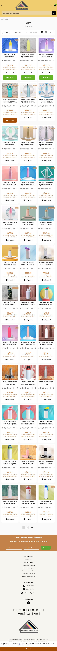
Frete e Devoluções (28, 568)
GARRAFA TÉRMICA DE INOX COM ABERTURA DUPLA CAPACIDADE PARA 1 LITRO (10, 101)
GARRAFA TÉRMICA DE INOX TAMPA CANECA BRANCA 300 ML (46, 263)
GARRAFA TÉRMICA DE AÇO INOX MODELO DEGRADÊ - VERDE (10, 144)
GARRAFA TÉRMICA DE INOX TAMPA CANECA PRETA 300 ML (46, 463)
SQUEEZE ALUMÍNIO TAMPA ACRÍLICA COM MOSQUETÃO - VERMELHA (28, 503)
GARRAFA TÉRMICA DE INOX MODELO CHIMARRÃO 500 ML (10, 383)
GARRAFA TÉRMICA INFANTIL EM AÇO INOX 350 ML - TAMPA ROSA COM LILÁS (28, 423)
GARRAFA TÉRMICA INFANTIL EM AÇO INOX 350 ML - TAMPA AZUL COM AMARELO (46, 423)
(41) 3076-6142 (28, 586)
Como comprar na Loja (28, 571)
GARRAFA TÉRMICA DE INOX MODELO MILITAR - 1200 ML (10, 303)
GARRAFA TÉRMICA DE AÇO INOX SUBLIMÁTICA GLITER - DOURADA (28, 144)
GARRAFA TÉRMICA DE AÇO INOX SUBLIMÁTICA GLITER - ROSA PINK (28, 184)
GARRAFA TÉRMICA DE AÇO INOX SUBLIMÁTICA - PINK (10, 343)
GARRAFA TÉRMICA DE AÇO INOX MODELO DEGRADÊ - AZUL (46, 101)
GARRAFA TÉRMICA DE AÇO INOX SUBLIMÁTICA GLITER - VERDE (46, 184)
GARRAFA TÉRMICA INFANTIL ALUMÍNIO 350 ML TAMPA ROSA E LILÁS (28, 263)
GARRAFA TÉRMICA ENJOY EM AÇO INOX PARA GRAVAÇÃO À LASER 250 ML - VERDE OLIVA (46, 224)
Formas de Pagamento (28, 576)
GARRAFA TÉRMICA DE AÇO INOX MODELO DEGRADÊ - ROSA (10, 224)
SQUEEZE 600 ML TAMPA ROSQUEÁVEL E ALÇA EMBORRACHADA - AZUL (46, 503)
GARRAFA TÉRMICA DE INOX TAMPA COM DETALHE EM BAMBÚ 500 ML (28, 463)
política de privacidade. (24, 645)
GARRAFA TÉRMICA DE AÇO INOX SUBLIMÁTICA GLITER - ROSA (10, 184)
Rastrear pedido (28, 562)
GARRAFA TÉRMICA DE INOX (46, 383)
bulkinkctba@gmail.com (29, 593)
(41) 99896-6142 (28, 589)
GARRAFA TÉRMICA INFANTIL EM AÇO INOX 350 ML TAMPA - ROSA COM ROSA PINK (10, 423)
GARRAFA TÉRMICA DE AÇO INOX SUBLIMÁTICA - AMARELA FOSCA (28, 56)
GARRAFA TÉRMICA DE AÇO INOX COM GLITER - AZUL (28, 101)
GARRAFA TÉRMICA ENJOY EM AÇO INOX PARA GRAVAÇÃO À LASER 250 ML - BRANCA (10, 263)
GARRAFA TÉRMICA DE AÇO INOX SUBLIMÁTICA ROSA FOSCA (28, 343)
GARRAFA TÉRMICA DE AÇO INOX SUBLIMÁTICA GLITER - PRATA (46, 144)
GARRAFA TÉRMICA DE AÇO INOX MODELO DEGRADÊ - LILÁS (46, 56)
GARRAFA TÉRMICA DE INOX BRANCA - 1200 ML (28, 303)
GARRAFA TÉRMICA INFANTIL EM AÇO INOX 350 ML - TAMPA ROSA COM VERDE (46, 303)
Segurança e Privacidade (28, 565)
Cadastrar (46, 548)
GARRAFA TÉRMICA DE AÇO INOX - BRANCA (46, 343)
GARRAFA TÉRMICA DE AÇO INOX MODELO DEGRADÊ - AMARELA (10, 56)
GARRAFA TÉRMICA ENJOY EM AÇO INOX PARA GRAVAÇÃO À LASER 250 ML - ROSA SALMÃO (28, 224)
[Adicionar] (13, 72)
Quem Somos (28, 559)
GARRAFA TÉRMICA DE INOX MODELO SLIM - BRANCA (10, 503)
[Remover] (6, 72)
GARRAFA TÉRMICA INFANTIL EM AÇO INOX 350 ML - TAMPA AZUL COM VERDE (10, 463)
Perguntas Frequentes (28, 573)
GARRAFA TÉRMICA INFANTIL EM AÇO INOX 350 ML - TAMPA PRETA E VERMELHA (28, 383)
